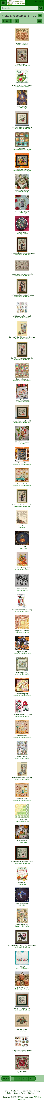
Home (6, 1091)
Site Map (31, 1093)
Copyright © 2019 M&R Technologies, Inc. (18, 1097)
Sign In (39, 2)
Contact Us (15, 1091)
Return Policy (27, 1091)
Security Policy (19, 1093)
